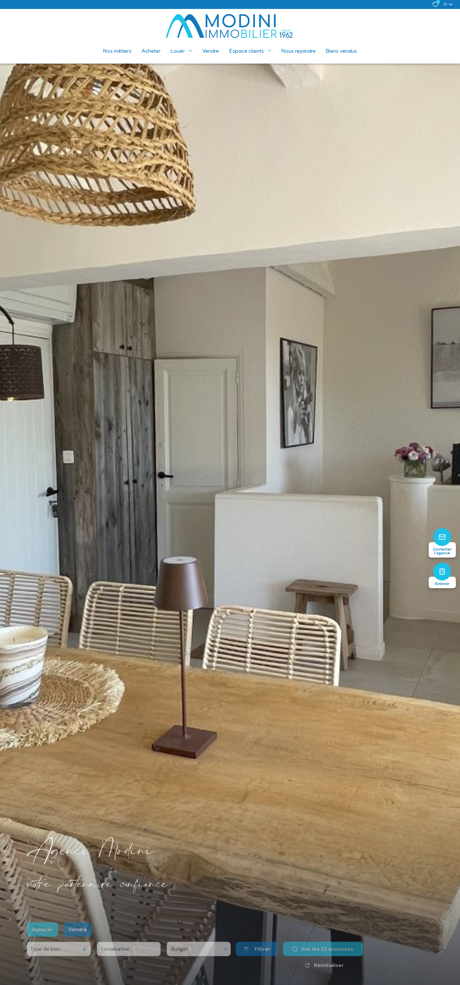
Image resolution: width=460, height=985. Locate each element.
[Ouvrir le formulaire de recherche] (257, 957)
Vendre (77, 938)
